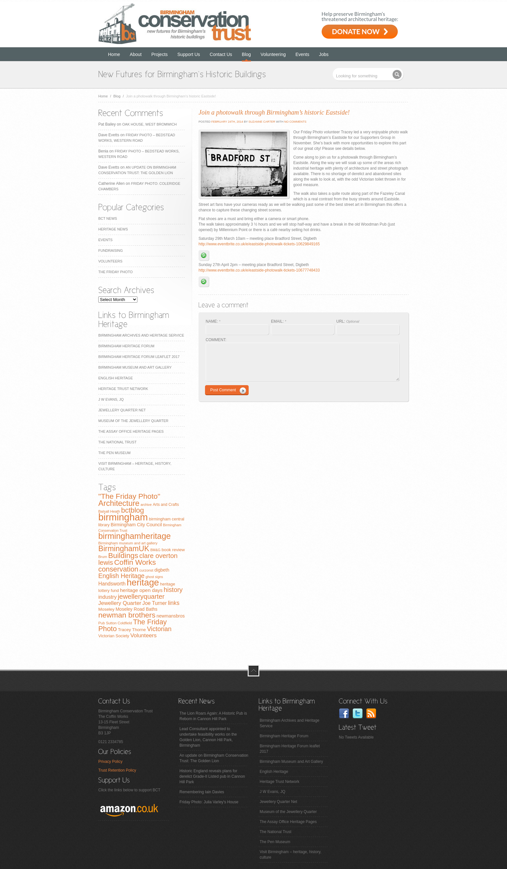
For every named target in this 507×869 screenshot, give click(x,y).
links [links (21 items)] (173, 603)
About (136, 54)
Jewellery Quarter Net (122, 410)
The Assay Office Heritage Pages (131, 431)
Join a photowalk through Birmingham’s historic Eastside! (274, 112)
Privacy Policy (110, 761)
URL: (347, 321)
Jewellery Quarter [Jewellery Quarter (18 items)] (119, 603)
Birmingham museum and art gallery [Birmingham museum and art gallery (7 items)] (127, 543)
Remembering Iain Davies (201, 792)
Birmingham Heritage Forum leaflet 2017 (138, 357)
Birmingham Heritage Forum (126, 346)
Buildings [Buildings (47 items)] (123, 555)
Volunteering (273, 54)
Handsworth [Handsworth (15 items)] (111, 583)
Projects (159, 54)
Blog (246, 54)
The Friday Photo (115, 272)
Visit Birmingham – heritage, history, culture (290, 855)
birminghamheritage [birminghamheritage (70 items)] (134, 535)
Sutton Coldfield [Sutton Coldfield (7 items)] (119, 623)
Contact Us (221, 54)
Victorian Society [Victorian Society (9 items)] (113, 635)
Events (302, 54)
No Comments (295, 121)
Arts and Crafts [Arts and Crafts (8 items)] (166, 504)
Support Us (189, 54)
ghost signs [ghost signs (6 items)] (154, 577)
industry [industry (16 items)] (107, 597)
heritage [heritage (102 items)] (143, 582)
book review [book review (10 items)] (173, 549)
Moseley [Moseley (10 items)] (106, 609)
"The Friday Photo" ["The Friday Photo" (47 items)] (129, 496)
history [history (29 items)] (173, 589)
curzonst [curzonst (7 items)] (146, 570)
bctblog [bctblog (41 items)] (132, 510)
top (253, 670)
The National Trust (117, 442)
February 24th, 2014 (226, 121)
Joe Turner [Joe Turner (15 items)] (154, 603)
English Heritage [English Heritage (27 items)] (121, 575)
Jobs (324, 54)
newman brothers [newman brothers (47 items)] (127, 615)
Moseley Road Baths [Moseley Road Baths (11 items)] (136, 609)
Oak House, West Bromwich (149, 124)
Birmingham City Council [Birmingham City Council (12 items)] (136, 524)
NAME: (213, 321)
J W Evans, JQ (111, 399)
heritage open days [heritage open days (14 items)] (141, 590)
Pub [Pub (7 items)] (101, 623)
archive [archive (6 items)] (146, 505)
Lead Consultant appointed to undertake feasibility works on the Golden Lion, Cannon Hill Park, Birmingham (208, 737)
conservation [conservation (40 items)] (118, 569)
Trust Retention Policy (117, 770)
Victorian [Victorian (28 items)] (159, 628)
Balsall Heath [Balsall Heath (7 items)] (109, 511)
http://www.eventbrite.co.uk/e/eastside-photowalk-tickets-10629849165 (259, 244)
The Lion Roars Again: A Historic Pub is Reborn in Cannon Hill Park (213, 716)
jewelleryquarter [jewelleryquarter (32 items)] (141, 596)
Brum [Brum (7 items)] (102, 557)
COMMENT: (216, 340)
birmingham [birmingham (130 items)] (123, 517)
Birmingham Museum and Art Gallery (135, 367)
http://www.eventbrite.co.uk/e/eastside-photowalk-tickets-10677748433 (259, 270)
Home (114, 54)
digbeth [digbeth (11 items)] (162, 570)
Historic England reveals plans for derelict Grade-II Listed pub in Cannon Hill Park (212, 776)
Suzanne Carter (262, 121)
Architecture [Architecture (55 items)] (118, 503)
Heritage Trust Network (123, 389)
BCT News (107, 218)
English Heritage (115, 378)
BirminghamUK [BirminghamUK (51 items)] (123, 548)
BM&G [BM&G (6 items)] (155, 550)
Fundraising (110, 250)
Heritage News (113, 229)
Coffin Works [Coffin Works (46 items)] (135, 562)
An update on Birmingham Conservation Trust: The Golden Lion (213, 758)
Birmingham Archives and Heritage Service (141, 335)
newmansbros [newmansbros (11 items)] (170, 615)
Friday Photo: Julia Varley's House (208, 802)
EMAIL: (278, 321)
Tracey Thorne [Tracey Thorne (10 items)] (132, 629)
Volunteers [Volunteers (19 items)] (143, 635)
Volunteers (110, 261)
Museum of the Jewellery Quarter (133, 421)
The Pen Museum (114, 453)
